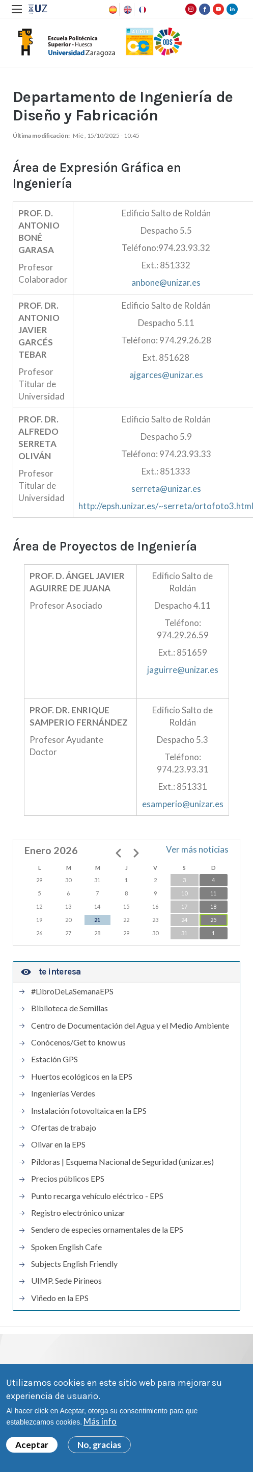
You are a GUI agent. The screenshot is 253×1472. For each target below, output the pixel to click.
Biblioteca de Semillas (69, 1008)
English (127, 9)
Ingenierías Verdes (63, 1093)
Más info (100, 1423)
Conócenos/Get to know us (78, 1042)
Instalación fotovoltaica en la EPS (89, 1110)
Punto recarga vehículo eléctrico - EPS (97, 1196)
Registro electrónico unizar (78, 1212)
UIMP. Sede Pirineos (66, 1280)
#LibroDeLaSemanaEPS (72, 991)
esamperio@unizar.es (182, 804)
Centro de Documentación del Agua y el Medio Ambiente (130, 1025)
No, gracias (99, 1446)
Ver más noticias (197, 849)
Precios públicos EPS (67, 1178)
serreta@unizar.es (166, 488)
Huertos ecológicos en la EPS (81, 1076)
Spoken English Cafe (66, 1247)
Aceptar (31, 1446)
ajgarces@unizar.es (166, 374)
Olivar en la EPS (58, 1144)
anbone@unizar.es (166, 282)
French (141, 9)
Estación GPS (54, 1059)
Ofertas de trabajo (63, 1127)
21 (97, 919)
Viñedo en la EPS (60, 1298)
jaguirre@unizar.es (182, 669)
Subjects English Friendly (74, 1263)
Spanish (112, 9)
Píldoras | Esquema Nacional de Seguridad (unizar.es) (122, 1161)
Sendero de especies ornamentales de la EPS (107, 1229)
